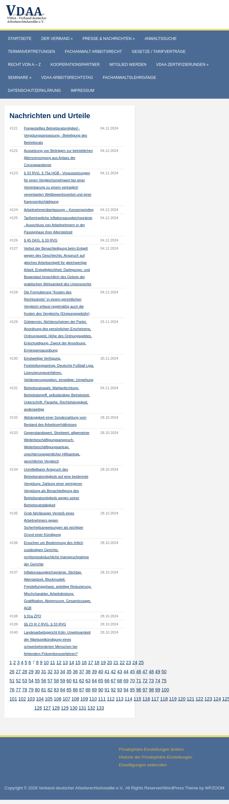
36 (75, 671)
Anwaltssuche (160, 38)
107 (66, 698)
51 (12, 680)
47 (145, 671)
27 (18, 671)
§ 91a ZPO (32, 616)
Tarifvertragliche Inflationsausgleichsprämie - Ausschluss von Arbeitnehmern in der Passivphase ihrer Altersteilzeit (58, 225)
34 (62, 671)
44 (126, 671)
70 (132, 680)
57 (50, 680)
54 (31, 680)
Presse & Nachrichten (109, 38)
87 (81, 689)
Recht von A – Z (24, 64)
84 (62, 689)
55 (37, 680)
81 (43, 689)
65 (100, 680)
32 (50, 671)
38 (88, 671)
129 (64, 708)
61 (75, 680)
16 (84, 662)
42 (113, 671)
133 (100, 708)
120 (181, 698)
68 (119, 680)
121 (190, 698)
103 (31, 698)
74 (157, 680)
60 (69, 680)
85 (69, 689)
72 (145, 680)
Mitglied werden (128, 64)
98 (151, 689)
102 (22, 698)
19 (103, 662)
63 (88, 680)
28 (24, 671)
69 (126, 680)
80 (37, 689)
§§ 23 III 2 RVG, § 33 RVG (45, 624)
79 (31, 689)
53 (24, 680)
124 (217, 698)
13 (65, 662)
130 (73, 708)
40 (100, 671)
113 (119, 698)
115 (137, 698)
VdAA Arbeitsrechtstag (67, 77)
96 (138, 689)
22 (122, 662)
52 (18, 680)
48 (151, 671)
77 (18, 689)
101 (13, 698)
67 (113, 680)
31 (43, 671)
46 (138, 671)
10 (46, 662)
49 (157, 671)
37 (81, 671)
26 (12, 671)
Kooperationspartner (75, 64)
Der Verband (57, 38)
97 (145, 689)
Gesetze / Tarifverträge (158, 51)
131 (82, 708)
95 (132, 689)
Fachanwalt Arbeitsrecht (93, 51)
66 (107, 680)
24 (135, 662)
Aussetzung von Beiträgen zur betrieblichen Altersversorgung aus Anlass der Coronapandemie (58, 158)
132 (91, 708)
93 (119, 689)
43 (119, 671)
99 (157, 689)
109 (84, 698)
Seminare (20, 77)
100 (165, 689)
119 (173, 698)
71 (138, 680)
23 (128, 662)
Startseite (20, 38)
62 (81, 680)
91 (107, 689)
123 (208, 698)
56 (43, 680)
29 (31, 671)
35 (69, 671)
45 (132, 671)
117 (155, 698)
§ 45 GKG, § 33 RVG (40, 240)
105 (48, 698)
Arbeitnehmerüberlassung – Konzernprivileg (58, 210)
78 (24, 689)
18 (97, 662)
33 (56, 671)
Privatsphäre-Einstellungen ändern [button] (151, 749)
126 (38, 708)
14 (71, 662)
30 (37, 671)
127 (47, 708)
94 (126, 689)
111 (102, 698)
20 (109, 662)
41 (107, 671)
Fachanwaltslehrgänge (129, 77)
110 (93, 698)
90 (100, 689)
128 (56, 708)
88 (88, 689)
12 (58, 662)
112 (110, 698)
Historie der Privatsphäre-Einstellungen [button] (155, 757)
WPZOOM (214, 787)
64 (94, 680)
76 (12, 689)
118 (164, 698)
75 (164, 680)
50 (164, 671)
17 (90, 662)
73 (151, 680)
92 (113, 689)
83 (56, 689)
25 (141, 662)
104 (40, 698)
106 (57, 698)
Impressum (82, 90)
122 (199, 698)
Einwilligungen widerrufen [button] (143, 764)
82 (50, 689)
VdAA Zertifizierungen (182, 64)
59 (62, 680)
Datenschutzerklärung (34, 90)
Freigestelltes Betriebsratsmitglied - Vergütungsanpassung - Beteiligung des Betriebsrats (55, 135)
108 (75, 698)
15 (78, 662)
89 (94, 689)
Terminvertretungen (31, 51)
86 (75, 689)
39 (94, 671)
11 (52, 662)
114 (128, 698)
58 (56, 680)
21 (115, 662)
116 (146, 698)
